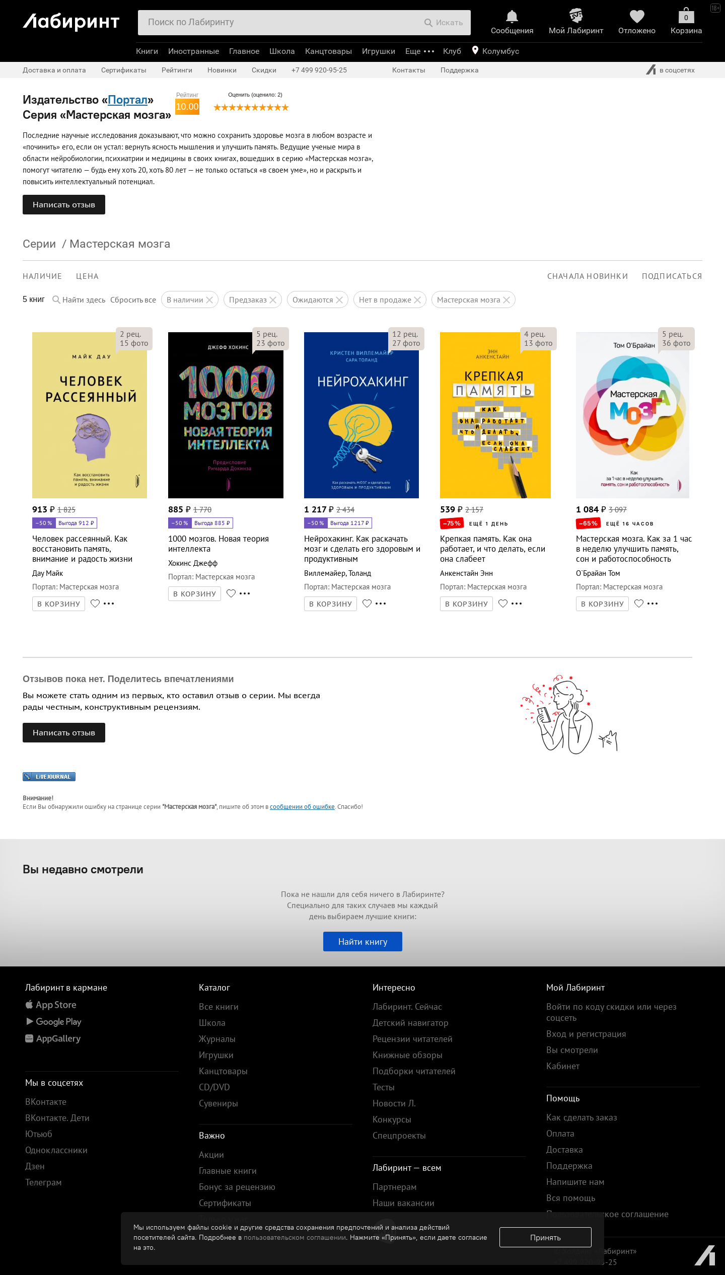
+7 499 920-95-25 (319, 70)
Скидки (264, 70)
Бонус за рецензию (237, 1186)
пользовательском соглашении (295, 1237)
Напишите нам (575, 1181)
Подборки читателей (414, 1071)
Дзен (35, 1166)
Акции (211, 1154)
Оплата (560, 1133)
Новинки (222, 70)
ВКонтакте (45, 1101)
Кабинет (562, 1066)
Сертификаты (124, 70)
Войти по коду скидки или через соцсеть (611, 1012)
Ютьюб (38, 1134)
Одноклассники (56, 1150)
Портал (128, 99)
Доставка (564, 1149)
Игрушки (378, 51)
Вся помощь (570, 1198)
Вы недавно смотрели (83, 868)
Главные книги (228, 1170)
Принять (545, 1237)
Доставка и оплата (54, 70)
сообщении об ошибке (302, 806)
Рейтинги (177, 70)
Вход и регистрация (586, 1033)
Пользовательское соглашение (607, 1214)
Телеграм (43, 1182)
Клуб (452, 51)
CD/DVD (214, 1087)
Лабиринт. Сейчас (407, 1006)
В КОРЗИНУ (59, 604)
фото (134, 342)
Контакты (408, 70)
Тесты (384, 1087)
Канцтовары (328, 51)
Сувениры (218, 1103)
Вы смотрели (572, 1050)
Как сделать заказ (581, 1117)
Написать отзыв (64, 204)
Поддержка (460, 70)
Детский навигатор (411, 1022)
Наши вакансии (403, 1203)
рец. (130, 333)
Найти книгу (362, 941)
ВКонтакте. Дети (57, 1117)
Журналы (217, 1038)
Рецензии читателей (413, 1038)
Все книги (219, 1006)
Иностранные (193, 51)
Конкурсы (392, 1119)
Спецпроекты (399, 1135)
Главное (244, 51)
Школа (282, 51)
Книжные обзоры (408, 1055)
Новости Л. (394, 1103)
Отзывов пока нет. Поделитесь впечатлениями (128, 679)
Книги (147, 51)
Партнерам (395, 1186)
